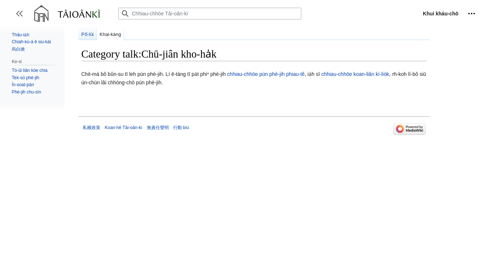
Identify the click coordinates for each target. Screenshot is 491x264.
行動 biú (181, 127)
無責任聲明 (158, 127)
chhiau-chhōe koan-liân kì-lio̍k (355, 74)
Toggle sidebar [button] (22, 17)
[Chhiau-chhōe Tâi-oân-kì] (209, 13)
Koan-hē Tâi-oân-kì (123, 127)
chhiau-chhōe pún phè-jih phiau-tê (266, 74)
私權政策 (91, 127)
